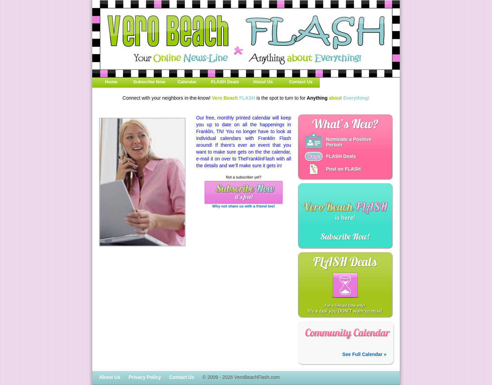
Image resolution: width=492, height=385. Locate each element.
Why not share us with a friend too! (243, 206)
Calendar (187, 81)
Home (111, 81)
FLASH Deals (225, 81)
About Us (263, 81)
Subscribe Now (149, 81)
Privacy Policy (144, 377)
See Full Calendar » (364, 354)
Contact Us (301, 81)
